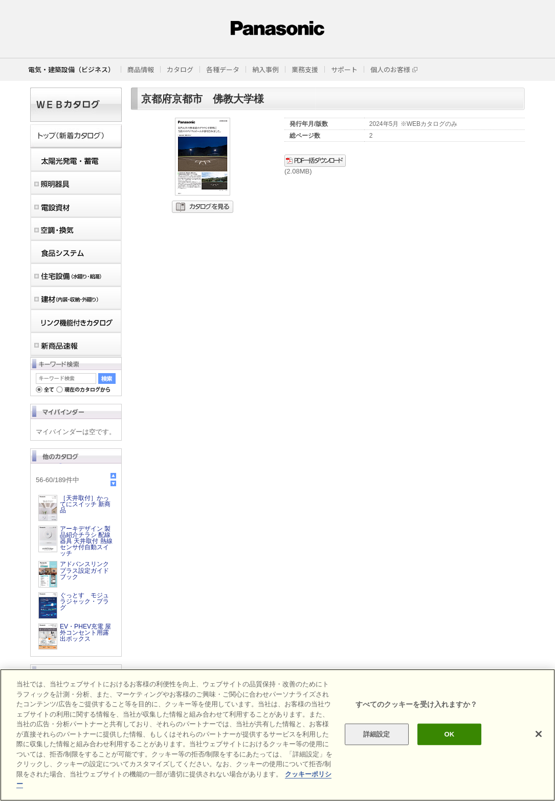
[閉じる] (538, 734)
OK (450, 734)
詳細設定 (376, 734)
